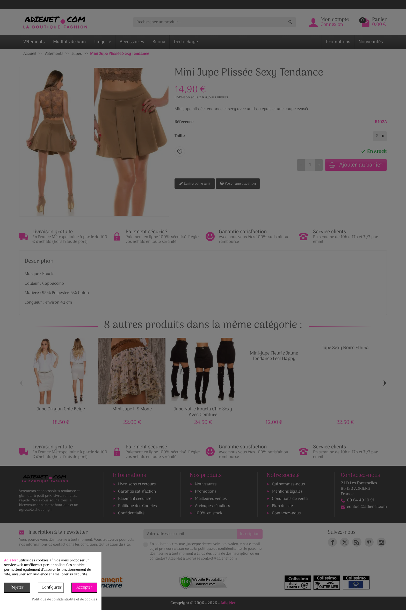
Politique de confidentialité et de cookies (64, 599)
